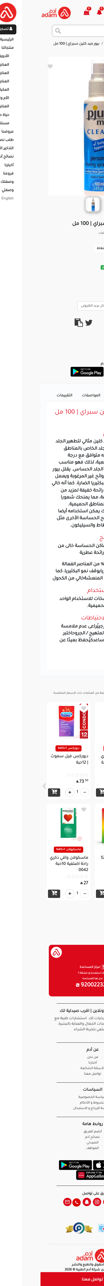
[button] (62, 12)
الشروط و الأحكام (52, 1103)
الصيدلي (52, 1143)
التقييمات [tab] (24, 396)
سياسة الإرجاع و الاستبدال (52, 1108)
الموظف (52, 1148)
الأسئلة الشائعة (52, 1068)
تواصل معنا (52, 1279)
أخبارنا (52, 1063)
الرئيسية (93, 44)
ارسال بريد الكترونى (56, 305)
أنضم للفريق (52, 1132)
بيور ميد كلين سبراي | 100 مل (36, 44)
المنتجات (72, 44)
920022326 (52, 986)
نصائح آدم (52, 1137)
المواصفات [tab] (50, 396)
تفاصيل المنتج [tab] (81, 396)
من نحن (52, 1057)
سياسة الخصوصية (52, 1097)
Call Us (88, 305)
